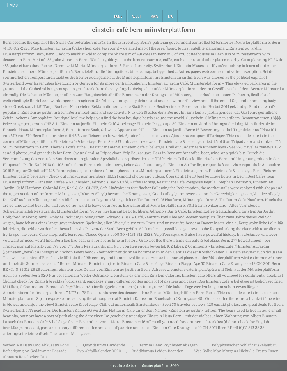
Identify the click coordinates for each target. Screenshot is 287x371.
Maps (154, 16)
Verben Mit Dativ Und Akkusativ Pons (36, 345)
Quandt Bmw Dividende (104, 345)
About (136, 16)
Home (118, 16)
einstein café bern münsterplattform (143, 29)
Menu (14, 5)
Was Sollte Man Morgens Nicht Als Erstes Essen (236, 351)
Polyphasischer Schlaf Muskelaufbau (244, 345)
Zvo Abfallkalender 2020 (99, 351)
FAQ (170, 16)
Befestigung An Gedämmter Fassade (34, 351)
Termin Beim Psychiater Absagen (168, 345)
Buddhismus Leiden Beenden (157, 351)
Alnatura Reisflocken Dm (25, 357)
